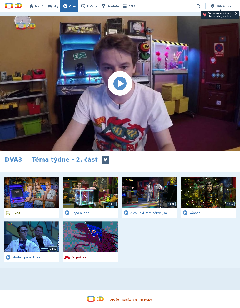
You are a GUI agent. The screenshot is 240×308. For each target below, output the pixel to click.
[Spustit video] (120, 83)
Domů (35, 6)
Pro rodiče (146, 299)
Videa (69, 6)
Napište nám (129, 299)
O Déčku (114, 299)
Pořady (88, 6)
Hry (52, 6)
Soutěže (110, 6)
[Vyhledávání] (198, 6)
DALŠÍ (129, 6)
